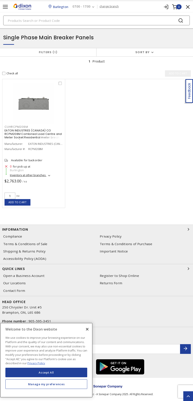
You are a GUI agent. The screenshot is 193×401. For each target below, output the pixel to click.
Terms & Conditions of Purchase (126, 244)
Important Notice (114, 251)
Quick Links (96, 268)
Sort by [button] (142, 52)
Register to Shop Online (119, 276)
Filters (48, 52)
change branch (109, 6)
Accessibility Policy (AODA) (24, 259)
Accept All (46, 372)
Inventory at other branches (28, 175)
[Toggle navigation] (5, 7)
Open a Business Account (23, 276)
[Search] (96, 20)
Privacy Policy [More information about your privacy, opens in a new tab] (36, 363)
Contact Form (14, 291)
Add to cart (17, 202)
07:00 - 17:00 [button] (81, 6)
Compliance (12, 236)
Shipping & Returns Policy (24, 251)
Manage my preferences (46, 384)
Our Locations (14, 283)
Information (96, 229)
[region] (46, 360)
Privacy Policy (111, 236)
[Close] (87, 329)
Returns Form (111, 283)
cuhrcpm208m (16, 127)
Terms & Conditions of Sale (25, 244)
